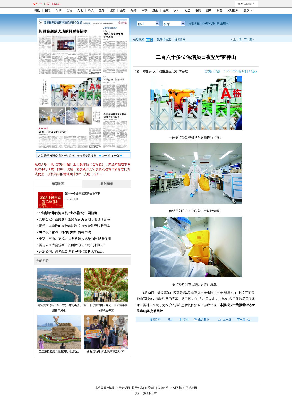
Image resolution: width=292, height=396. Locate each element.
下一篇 (243, 319)
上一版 (104, 155)
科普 (219, 10)
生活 (123, 10)
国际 (48, 10)
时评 (58, 10)
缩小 (183, 319)
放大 (170, 319)
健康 (166, 10)
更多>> (248, 10)
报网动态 (137, 387)
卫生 (155, 10)
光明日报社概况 (104, 387)
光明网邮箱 (177, 387)
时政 (37, 10)
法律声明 (162, 387)
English (56, 3)
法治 (133, 10)
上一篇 (224, 319)
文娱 (187, 10)
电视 (198, 10)
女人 (176, 10)
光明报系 (232, 10)
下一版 (116, 155)
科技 (91, 10)
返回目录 (180, 39)
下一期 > (249, 39)
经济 (112, 10)
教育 (101, 10)
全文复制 (201, 319)
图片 (208, 10)
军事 (144, 10)
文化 (80, 10)
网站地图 (191, 387)
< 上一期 (236, 39)
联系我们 (150, 387)
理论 (69, 10)
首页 (47, 3)
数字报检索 (164, 39)
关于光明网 (123, 387)
